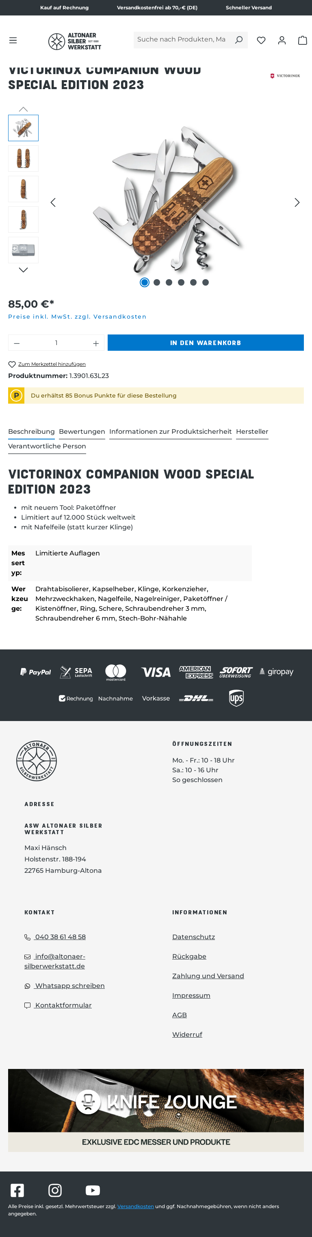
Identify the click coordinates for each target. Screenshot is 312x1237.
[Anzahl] (56, 342)
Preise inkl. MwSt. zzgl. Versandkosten (77, 316)
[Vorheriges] (53, 202)
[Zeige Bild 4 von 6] (181, 282)
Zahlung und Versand (208, 976)
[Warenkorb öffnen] (302, 40)
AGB (179, 1015)
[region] (156, 202)
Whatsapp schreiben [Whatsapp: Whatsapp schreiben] (64, 986)
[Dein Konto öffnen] (282, 40)
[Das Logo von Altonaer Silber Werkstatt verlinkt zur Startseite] (74, 41)
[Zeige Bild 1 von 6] (144, 282)
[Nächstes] (297, 202)
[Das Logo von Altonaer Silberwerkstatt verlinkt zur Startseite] (82, 761)
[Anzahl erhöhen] (96, 342)
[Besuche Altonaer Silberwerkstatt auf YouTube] (93, 1190)
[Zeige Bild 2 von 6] (157, 282)
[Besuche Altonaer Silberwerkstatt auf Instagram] (55, 1190)
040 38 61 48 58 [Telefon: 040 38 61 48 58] (55, 937)
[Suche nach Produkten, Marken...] (182, 40)
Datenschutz (193, 937)
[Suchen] (238, 40)
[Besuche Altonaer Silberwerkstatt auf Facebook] (17, 1190)
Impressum (191, 995)
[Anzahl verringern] (16, 342)
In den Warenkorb (206, 342)
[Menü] (13, 40)
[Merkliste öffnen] (261, 40)
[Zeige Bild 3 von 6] (169, 282)
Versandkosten (135, 1206)
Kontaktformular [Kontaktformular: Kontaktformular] (58, 1005)
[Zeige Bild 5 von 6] (193, 282)
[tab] (31, 432)
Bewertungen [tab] (82, 431)
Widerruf (187, 1034)
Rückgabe (189, 956)
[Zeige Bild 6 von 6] (205, 282)
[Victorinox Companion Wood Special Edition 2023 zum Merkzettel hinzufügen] (47, 364)
